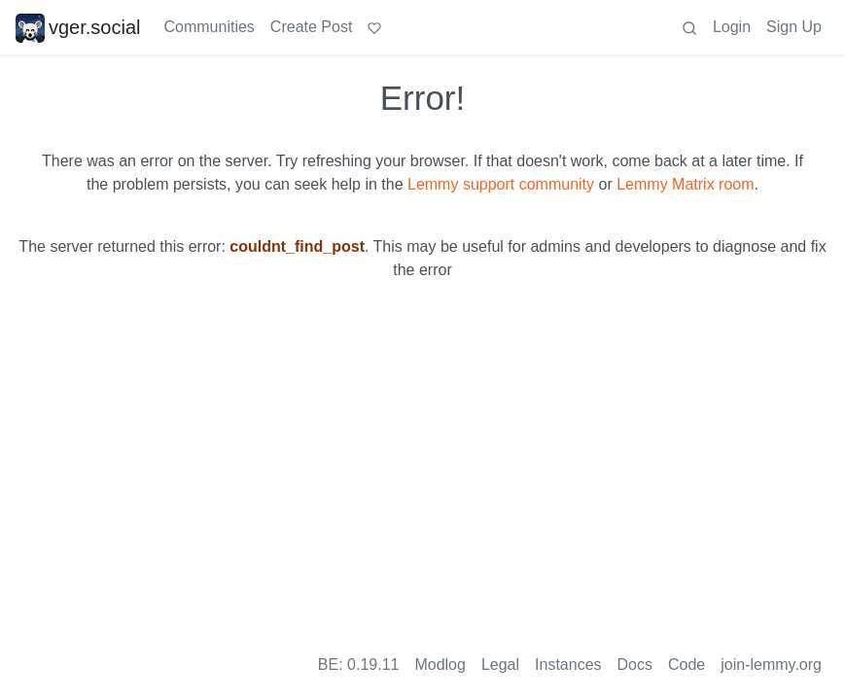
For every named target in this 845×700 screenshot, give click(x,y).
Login (732, 26)
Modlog (439, 664)
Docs (634, 664)
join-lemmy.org (771, 664)
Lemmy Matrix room (685, 184)
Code (686, 664)
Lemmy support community (500, 184)
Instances (568, 664)
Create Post (311, 26)
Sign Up (794, 26)
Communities (209, 26)
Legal (500, 664)
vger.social (78, 27)
